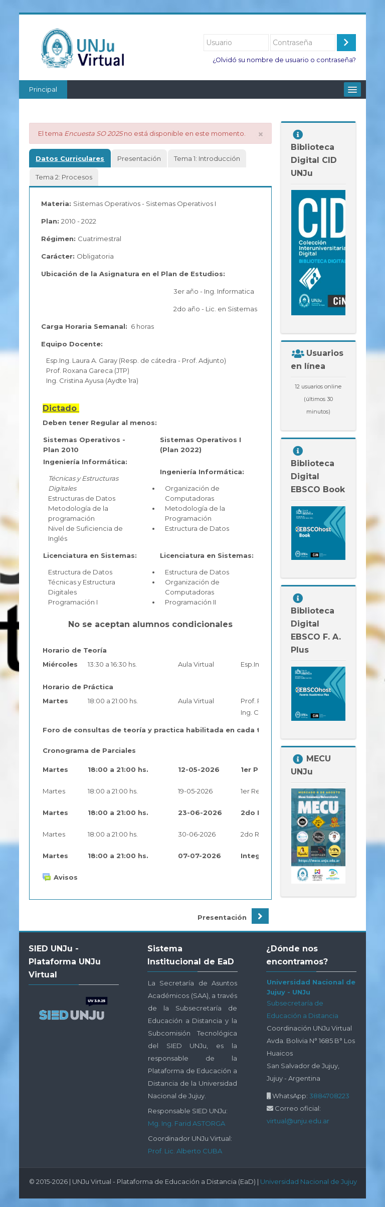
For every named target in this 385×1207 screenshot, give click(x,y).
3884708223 (329, 1096)
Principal (43, 89)
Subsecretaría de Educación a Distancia (302, 1009)
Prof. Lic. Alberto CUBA (185, 1151)
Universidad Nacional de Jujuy (308, 1181)
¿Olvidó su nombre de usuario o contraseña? (284, 60)
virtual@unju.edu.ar (298, 1121)
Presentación (222, 917)
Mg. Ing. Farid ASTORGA (186, 1123)
